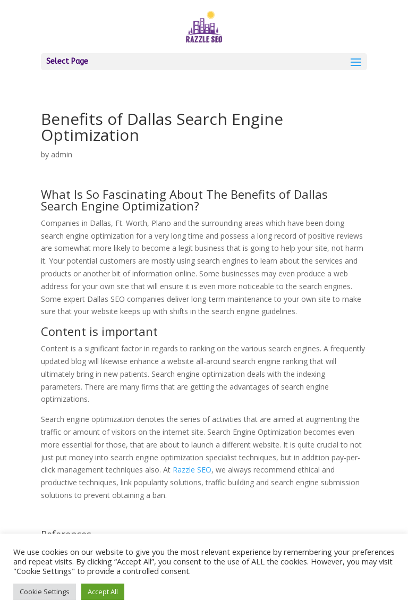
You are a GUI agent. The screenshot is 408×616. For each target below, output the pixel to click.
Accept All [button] (103, 591)
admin (61, 154)
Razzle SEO (192, 470)
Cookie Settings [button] (45, 591)
